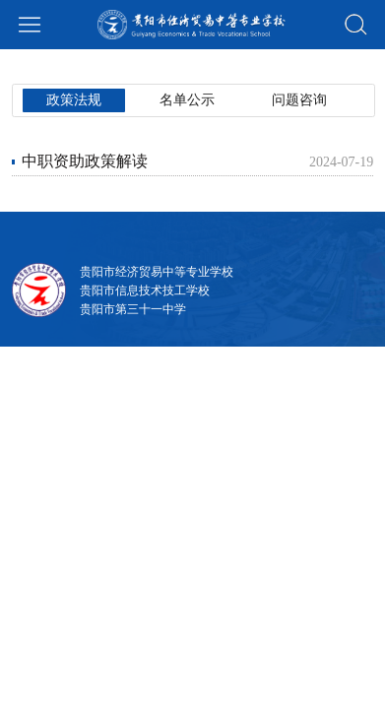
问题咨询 (233, 65)
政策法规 (58, 65)
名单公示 (145, 65)
